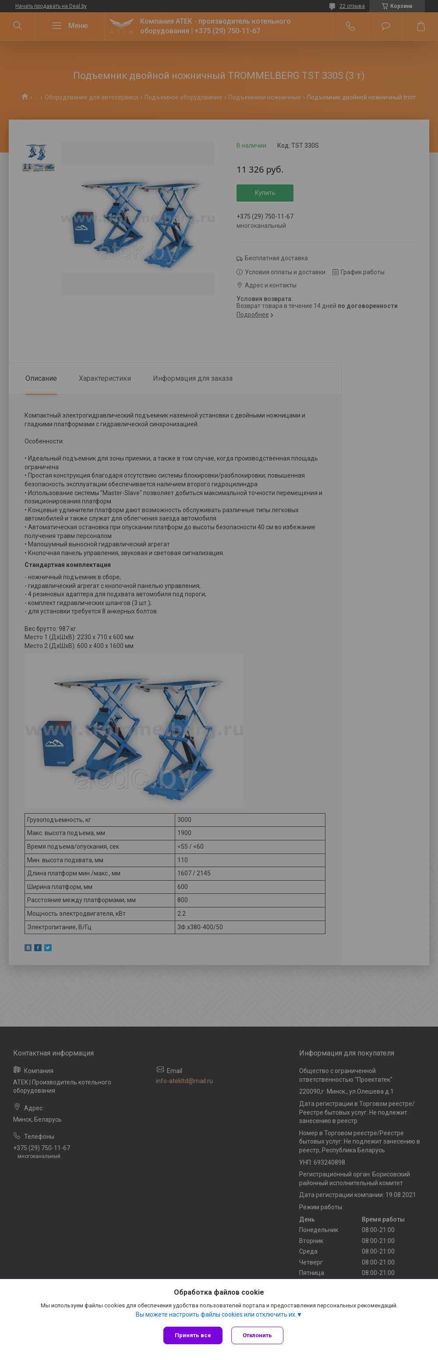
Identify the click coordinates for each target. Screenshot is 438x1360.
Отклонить (257, 1335)
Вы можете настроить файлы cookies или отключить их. (216, 1314)
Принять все (193, 1335)
